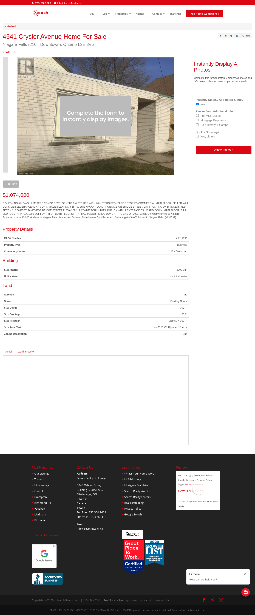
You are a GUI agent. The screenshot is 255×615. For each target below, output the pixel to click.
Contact (157, 14)
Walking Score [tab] (26, 351)
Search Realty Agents (136, 491)
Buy (92, 14)
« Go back (11, 26)
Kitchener (40, 520)
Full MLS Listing (210, 115)
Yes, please (207, 136)
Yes (202, 104)
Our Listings (41, 473)
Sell (105, 14)
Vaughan (39, 508)
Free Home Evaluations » (205, 13)
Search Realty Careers (137, 497)
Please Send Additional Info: (215, 111)
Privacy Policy (132, 508)
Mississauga (41, 485)
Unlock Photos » (223, 149)
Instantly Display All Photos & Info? (219, 99)
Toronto (39, 479)
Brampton (40, 497)
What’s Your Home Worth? (140, 473)
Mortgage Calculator (136, 485)
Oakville (39, 491)
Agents (140, 14)
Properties (121, 14)
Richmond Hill (43, 502)
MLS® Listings (132, 479)
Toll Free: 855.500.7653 (91, 512)
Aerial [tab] (8, 351)
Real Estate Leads (115, 600)
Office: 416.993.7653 (90, 517)
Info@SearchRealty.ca (90, 528)
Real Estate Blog (134, 502)
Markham (40, 514)
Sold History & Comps (214, 124)
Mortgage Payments (213, 120)
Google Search (133, 514)
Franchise (176, 14)
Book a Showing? (207, 132)
